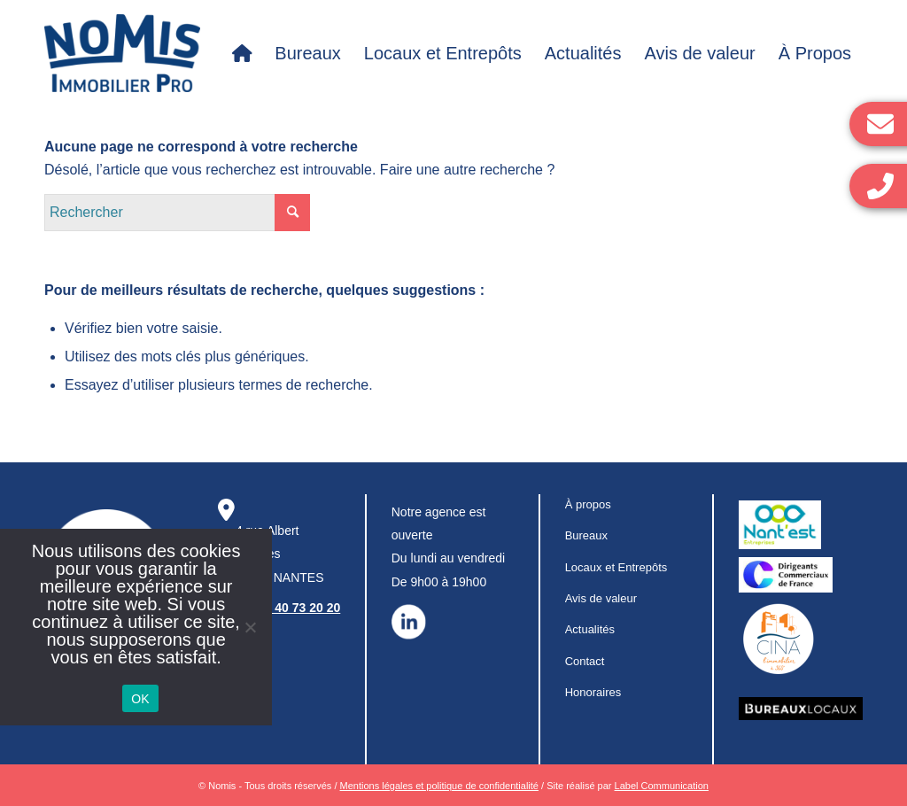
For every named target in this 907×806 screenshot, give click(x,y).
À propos (588, 504)
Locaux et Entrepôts (616, 567)
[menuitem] (242, 53)
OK (140, 699)
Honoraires (593, 692)
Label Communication (662, 785)
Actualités (590, 629)
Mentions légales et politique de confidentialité (439, 785)
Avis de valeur (601, 598)
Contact (585, 661)
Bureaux (586, 535)
